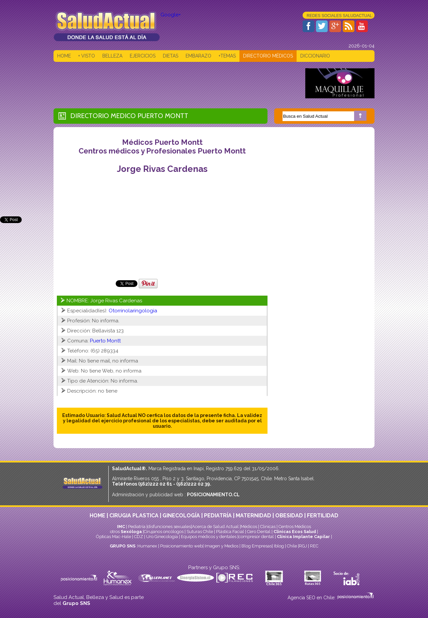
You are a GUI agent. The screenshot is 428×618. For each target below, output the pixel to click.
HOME (64, 56)
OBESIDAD (289, 515)
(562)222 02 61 (155, 484)
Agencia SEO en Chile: (312, 597)
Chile (292, 545)
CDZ (138, 536)
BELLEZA (112, 56)
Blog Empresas (256, 545)
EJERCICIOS (142, 56)
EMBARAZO (198, 56)
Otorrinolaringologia (133, 311)
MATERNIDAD (253, 515)
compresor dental (256, 536)
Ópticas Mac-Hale (113, 536)
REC (314, 545)
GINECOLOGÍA (181, 515)
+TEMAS (227, 56)
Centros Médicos (295, 526)
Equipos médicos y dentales (209, 536)
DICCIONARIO (315, 56)
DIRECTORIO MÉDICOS (268, 56)
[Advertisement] (175, 83)
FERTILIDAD (322, 515)
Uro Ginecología (162, 536)
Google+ (170, 15)
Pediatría (136, 526)
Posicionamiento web (181, 545)
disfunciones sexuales (169, 526)
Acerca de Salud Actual (215, 526)
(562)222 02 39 (193, 484)
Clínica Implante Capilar (303, 536)
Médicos (249, 526)
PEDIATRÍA (218, 515)
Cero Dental (259, 531)
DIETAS (170, 56)
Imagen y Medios (221, 545)
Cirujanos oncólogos (164, 531)
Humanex (147, 545)
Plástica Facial (230, 531)
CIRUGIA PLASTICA (133, 515)
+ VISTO (86, 56)
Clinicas (268, 526)
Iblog (279, 545)
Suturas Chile (200, 531)
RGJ (303, 545)
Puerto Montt (162, 116)
